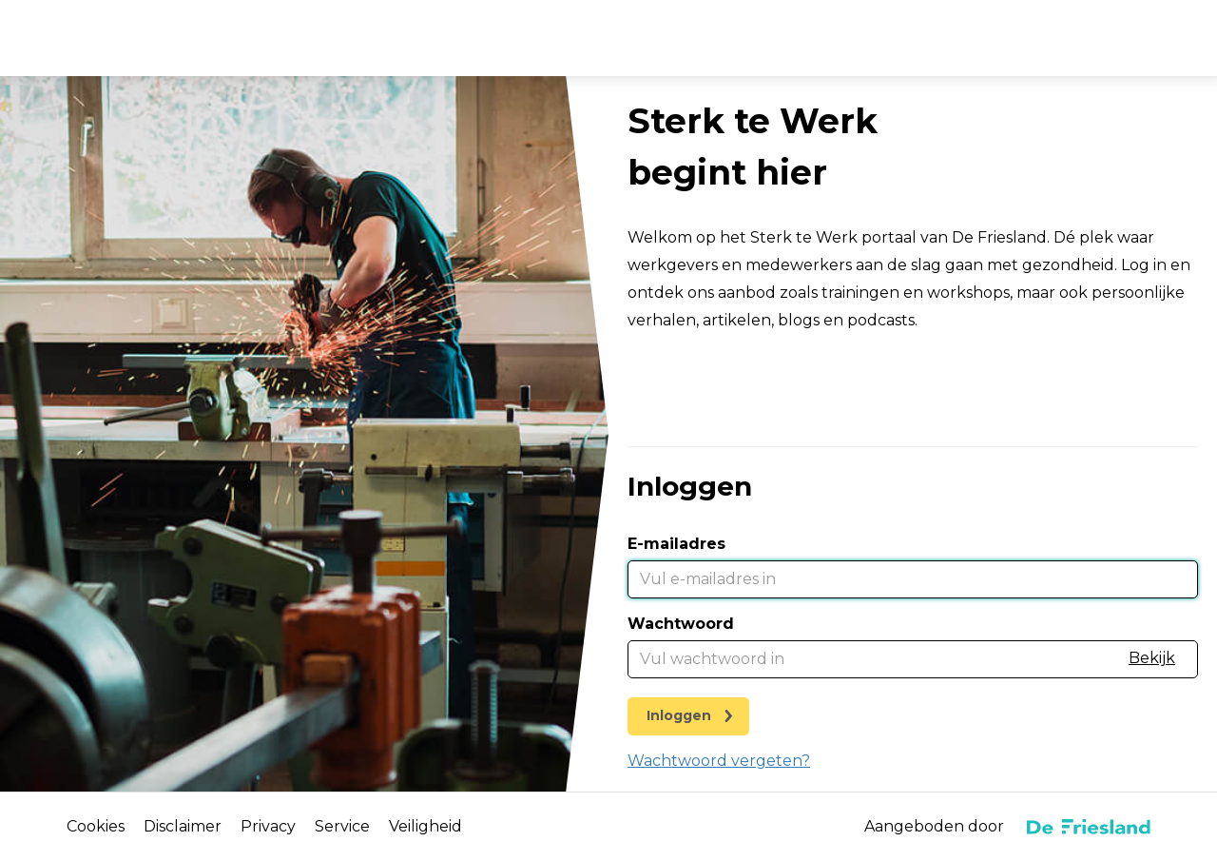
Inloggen (679, 715)
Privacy (268, 826)
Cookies (96, 826)
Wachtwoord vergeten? (719, 761)
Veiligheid (425, 826)
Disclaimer (183, 826)
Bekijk (1152, 658)
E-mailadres (676, 544)
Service (342, 826)
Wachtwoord (681, 624)
